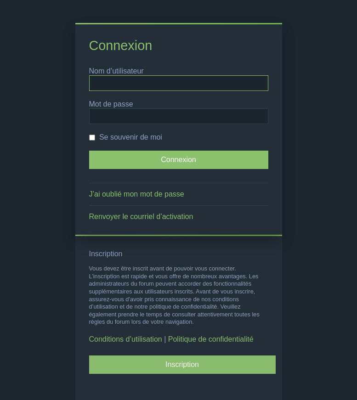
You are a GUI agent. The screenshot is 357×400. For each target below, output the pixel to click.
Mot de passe (111, 104)
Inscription (182, 364)
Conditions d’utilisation (125, 339)
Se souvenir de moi (125, 137)
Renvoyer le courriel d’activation (141, 216)
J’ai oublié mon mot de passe (136, 194)
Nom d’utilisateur (116, 71)
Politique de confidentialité (211, 339)
